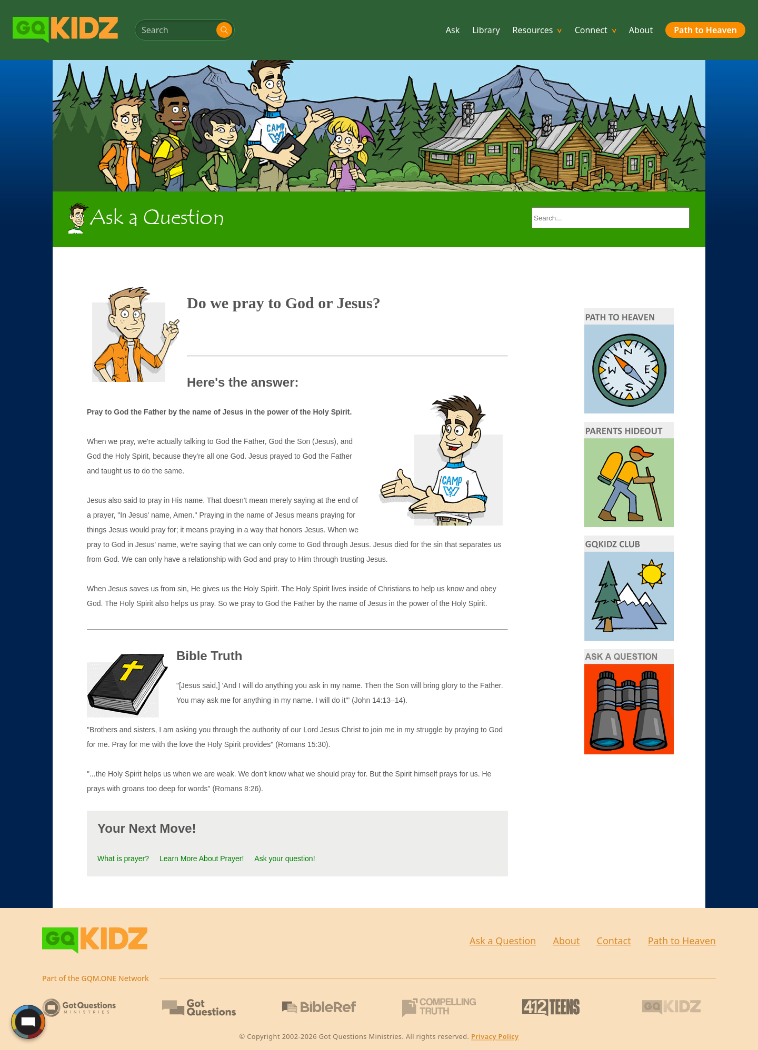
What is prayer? (123, 858)
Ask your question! (284, 858)
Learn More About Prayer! (201, 858)
